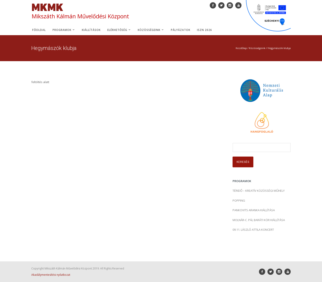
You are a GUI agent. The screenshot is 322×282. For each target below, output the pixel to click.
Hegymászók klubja (279, 48)
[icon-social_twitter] (271, 272)
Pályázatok (180, 30)
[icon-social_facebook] (263, 272)
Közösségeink (151, 30)
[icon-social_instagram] (280, 272)
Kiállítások (91, 30)
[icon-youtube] (287, 272)
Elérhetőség (119, 30)
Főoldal (39, 30)
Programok (64, 30)
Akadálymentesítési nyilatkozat (50, 275)
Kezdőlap (241, 48)
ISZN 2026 (204, 30)
